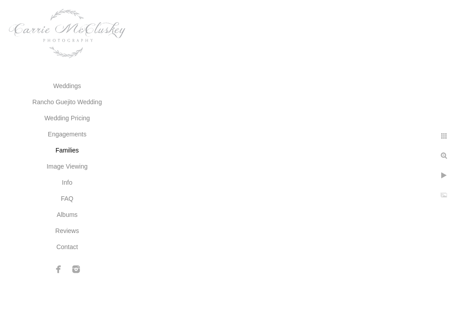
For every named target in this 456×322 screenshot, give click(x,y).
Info (67, 182)
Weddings (67, 85)
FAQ (67, 198)
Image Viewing (67, 166)
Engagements (67, 134)
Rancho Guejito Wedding (67, 102)
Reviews (67, 230)
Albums (67, 214)
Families (67, 150)
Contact (67, 246)
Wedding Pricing (67, 118)
